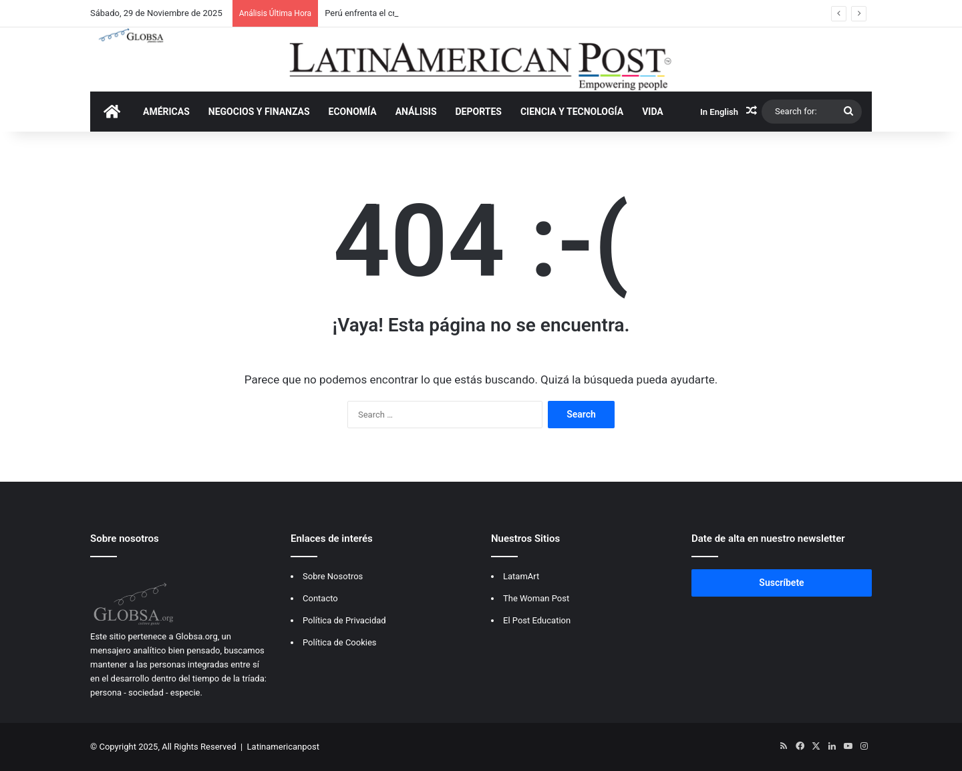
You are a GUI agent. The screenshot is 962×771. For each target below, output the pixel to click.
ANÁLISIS (416, 111)
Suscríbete (781, 582)
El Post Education (537, 620)
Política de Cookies (340, 642)
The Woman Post (536, 598)
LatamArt (521, 576)
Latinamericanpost (283, 747)
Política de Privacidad (344, 620)
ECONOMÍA (353, 111)
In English (719, 112)
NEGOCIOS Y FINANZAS (259, 111)
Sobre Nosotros (333, 576)
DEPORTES (479, 111)
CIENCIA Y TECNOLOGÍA (571, 111)
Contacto (320, 598)
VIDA (652, 111)
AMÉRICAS (166, 111)
